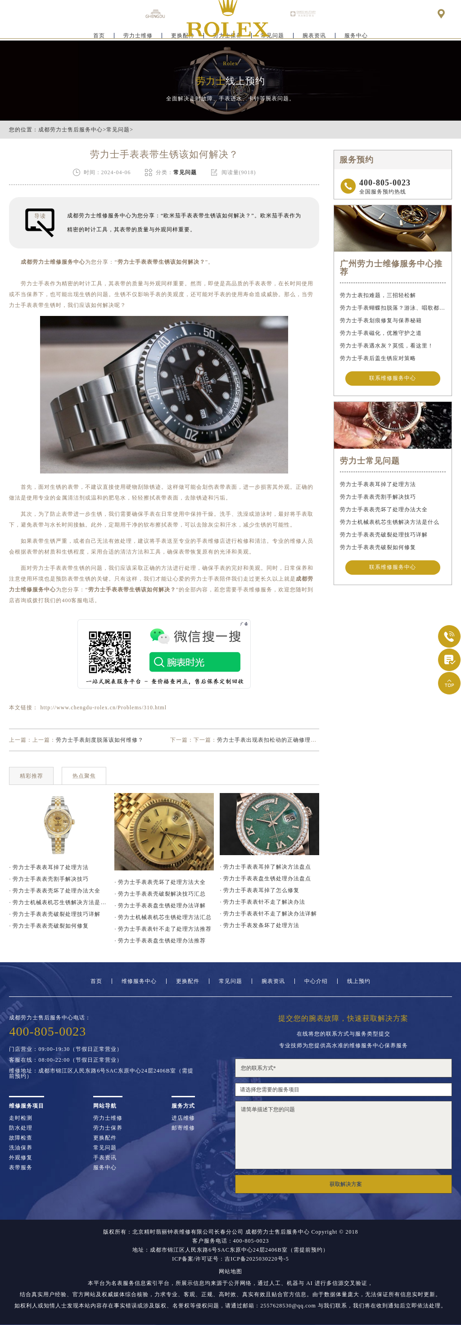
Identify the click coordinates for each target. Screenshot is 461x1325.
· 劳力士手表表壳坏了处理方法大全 (160, 882)
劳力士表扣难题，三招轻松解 (378, 295)
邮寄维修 (183, 1128)
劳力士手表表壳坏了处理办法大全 (384, 511)
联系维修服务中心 (392, 379)
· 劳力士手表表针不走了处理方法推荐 (163, 929)
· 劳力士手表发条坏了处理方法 (259, 925)
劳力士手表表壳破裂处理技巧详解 (384, 536)
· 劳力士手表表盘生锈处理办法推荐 (160, 940)
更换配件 (187, 981)
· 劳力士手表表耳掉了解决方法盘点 (265, 867)
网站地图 (230, 1271)
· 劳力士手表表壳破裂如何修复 (49, 926)
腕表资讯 (314, 34)
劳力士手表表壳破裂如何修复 (378, 548)
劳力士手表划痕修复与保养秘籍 (381, 320)
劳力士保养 (107, 1128)
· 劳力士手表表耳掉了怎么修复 (259, 890)
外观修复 (20, 1157)
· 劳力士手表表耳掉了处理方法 (49, 867)
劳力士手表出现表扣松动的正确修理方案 (269, 740)
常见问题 (118, 129)
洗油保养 (20, 1147)
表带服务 (20, 1167)
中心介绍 (316, 981)
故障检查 (20, 1137)
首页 (99, 34)
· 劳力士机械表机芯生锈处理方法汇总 (163, 917)
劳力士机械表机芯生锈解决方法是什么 (389, 523)
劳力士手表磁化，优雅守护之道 (381, 333)
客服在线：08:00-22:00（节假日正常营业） (65, 1060)
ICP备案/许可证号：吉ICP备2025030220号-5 (230, 1259)
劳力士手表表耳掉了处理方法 (378, 485)
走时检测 (20, 1118)
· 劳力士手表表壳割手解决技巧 (49, 879)
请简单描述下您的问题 (343, 1135)
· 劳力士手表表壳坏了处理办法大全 (54, 891)
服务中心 (356, 34)
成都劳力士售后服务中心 (70, 129)
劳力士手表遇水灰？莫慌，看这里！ (387, 346)
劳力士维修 (138, 34)
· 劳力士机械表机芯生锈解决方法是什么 (58, 902)
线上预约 (359, 981)
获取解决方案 (346, 1184)
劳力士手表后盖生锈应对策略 (378, 358)
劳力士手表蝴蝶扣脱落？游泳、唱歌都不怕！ (392, 308)
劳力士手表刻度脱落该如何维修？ (100, 740)
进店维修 (183, 1118)
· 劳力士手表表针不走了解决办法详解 (268, 913)
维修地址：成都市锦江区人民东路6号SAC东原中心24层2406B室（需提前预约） (101, 1073)
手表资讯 (105, 1157)
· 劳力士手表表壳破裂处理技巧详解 (54, 914)
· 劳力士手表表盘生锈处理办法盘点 (265, 878)
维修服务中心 (139, 981)
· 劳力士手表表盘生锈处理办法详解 (160, 905)
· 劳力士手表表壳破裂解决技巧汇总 (160, 894)
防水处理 (20, 1128)
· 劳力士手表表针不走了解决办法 (262, 902)
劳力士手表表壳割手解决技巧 (378, 498)
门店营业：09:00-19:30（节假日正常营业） (65, 1049)
